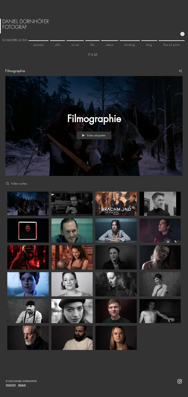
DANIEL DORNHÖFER (25, 21)
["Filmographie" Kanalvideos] (94, 272)
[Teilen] (179, 70)
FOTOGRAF (14, 27)
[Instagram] (180, 381)
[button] (182, 34)
